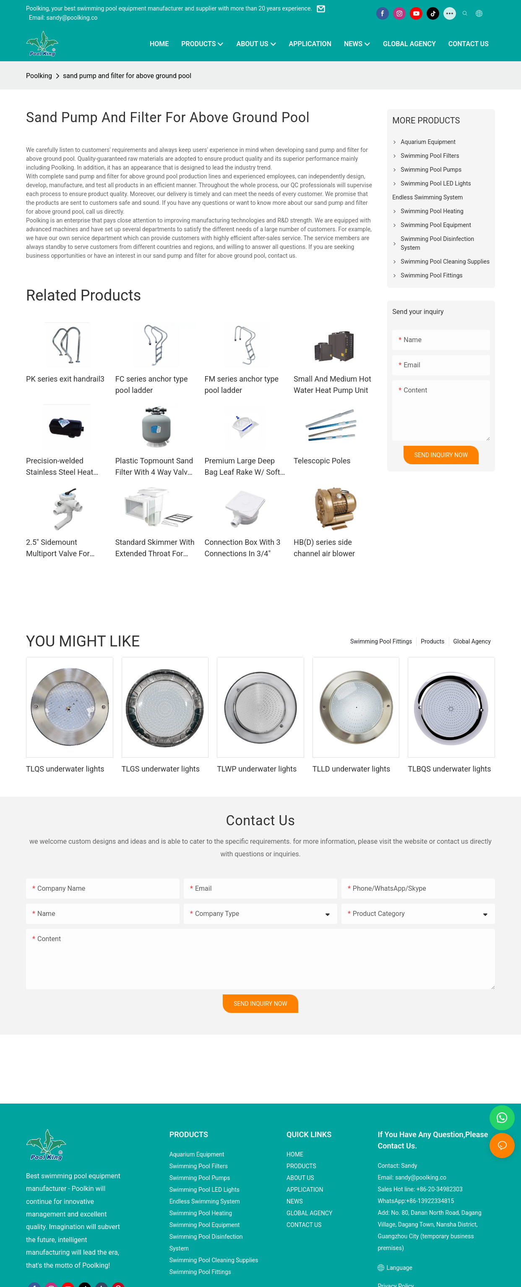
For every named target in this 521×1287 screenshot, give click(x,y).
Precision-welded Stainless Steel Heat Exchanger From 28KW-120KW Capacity (65, 467)
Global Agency (472, 641)
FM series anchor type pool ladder (241, 384)
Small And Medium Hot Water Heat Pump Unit (332, 384)
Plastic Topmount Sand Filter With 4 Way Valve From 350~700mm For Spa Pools (154, 467)
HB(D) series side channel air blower (324, 548)
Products (432, 641)
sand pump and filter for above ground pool (127, 76)
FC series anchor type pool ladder (151, 384)
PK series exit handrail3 (65, 378)
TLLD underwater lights (351, 768)
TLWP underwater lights (257, 768)
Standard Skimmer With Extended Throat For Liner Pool (155, 548)
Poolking (39, 76)
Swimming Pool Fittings (381, 641)
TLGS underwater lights (161, 768)
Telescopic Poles (322, 460)
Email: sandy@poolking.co (63, 17)
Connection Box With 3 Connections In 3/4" (242, 548)
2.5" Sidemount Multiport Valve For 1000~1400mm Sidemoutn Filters (58, 548)
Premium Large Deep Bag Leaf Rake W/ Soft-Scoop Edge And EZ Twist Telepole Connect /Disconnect (243, 467)
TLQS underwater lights (65, 768)
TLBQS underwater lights (449, 768)
